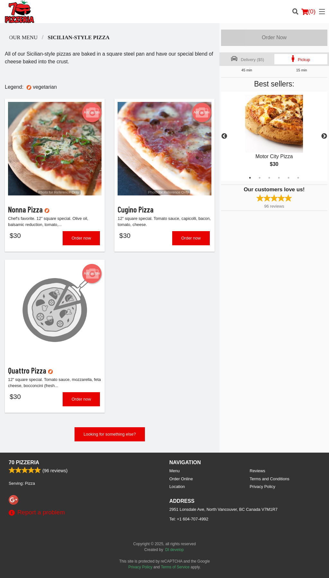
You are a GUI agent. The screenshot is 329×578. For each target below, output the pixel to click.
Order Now (274, 37)
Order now (81, 238)
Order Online (181, 478)
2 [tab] (259, 178)
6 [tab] (298, 178)
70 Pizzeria (24, 462)
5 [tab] (288, 178)
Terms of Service (175, 567)
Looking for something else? (110, 434)
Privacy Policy (262, 486)
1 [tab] (250, 178)
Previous (224, 136)
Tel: (188, 519)
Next (324, 136)
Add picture (92, 112)
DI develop (174, 549)
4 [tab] (279, 178)
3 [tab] (269, 178)
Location (177, 486)
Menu (174, 470)
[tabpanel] (274, 136)
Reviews (257, 470)
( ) (308, 11)
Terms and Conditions (269, 478)
